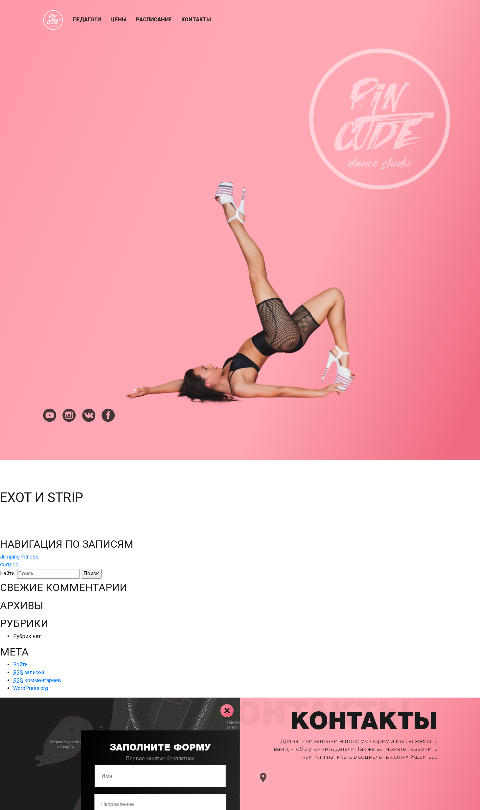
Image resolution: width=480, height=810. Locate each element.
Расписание (154, 19)
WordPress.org (30, 688)
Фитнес (9, 564)
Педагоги (87, 19)
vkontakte (89, 415)
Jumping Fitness (19, 557)
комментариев (37, 680)
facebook (108, 415)
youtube (50, 415)
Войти (20, 664)
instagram (69, 415)
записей (28, 672)
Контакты (196, 19)
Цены (118, 19)
